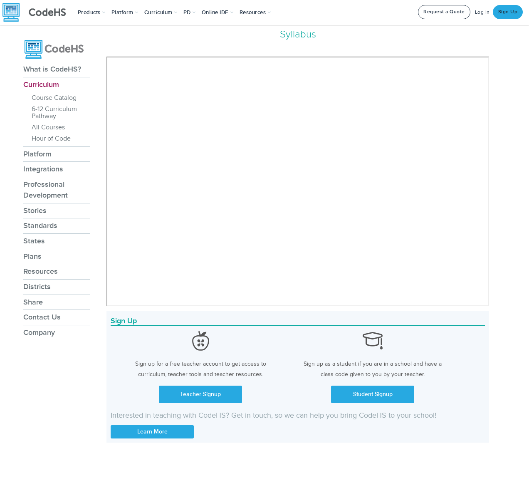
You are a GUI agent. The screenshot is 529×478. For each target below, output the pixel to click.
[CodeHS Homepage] (37, 12)
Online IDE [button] (218, 12)
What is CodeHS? (52, 69)
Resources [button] (255, 12)
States (34, 240)
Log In (482, 12)
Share (33, 302)
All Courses (48, 127)
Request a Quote (444, 12)
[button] (92, 12)
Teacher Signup (200, 394)
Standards (40, 225)
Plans (32, 256)
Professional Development (45, 190)
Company (39, 332)
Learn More (152, 431)
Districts (37, 286)
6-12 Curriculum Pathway (54, 112)
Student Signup (373, 394)
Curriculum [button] (161, 12)
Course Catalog (54, 98)
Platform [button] (124, 12)
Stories (35, 210)
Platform (37, 154)
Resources (40, 271)
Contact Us (42, 317)
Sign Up (508, 12)
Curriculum (41, 84)
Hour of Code (51, 138)
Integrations (43, 168)
